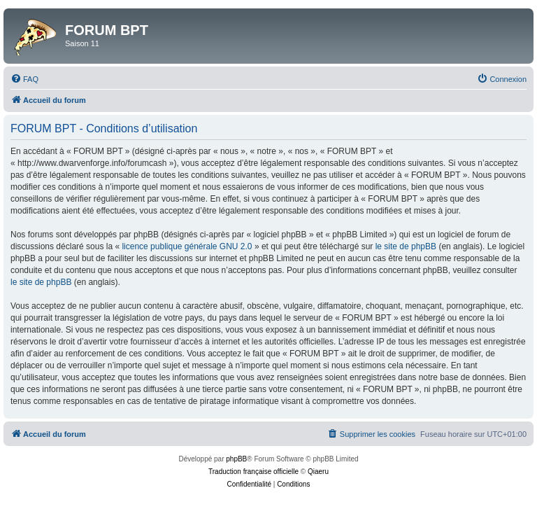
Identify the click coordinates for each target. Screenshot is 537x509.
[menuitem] (24, 79)
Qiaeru (318, 471)
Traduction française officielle (253, 471)
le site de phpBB (405, 246)
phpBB (236, 459)
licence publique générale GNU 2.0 (187, 246)
